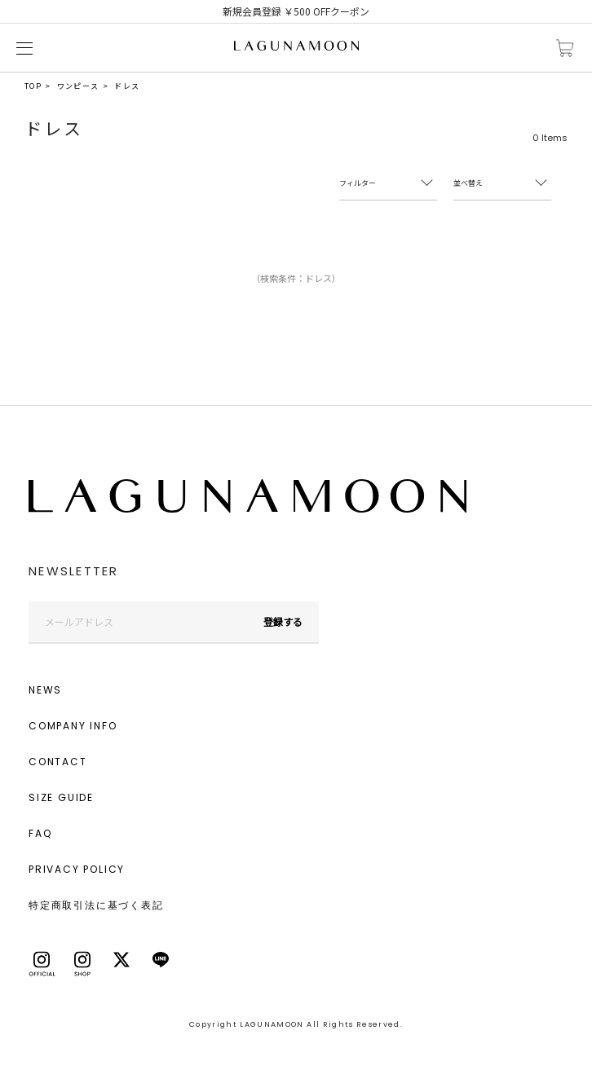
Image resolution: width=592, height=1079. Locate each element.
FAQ (40, 833)
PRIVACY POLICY (77, 869)
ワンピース (78, 86)
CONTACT (58, 762)
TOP (33, 86)
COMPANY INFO (73, 726)
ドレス (126, 86)
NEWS (45, 690)
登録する (283, 621)
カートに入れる (565, 48)
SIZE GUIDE (61, 797)
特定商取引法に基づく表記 (96, 905)
